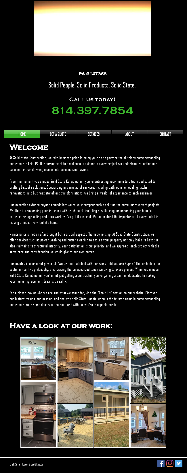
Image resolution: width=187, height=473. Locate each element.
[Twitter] (178, 463)
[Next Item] (158, 392)
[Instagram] (169, 463)
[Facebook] (161, 463)
